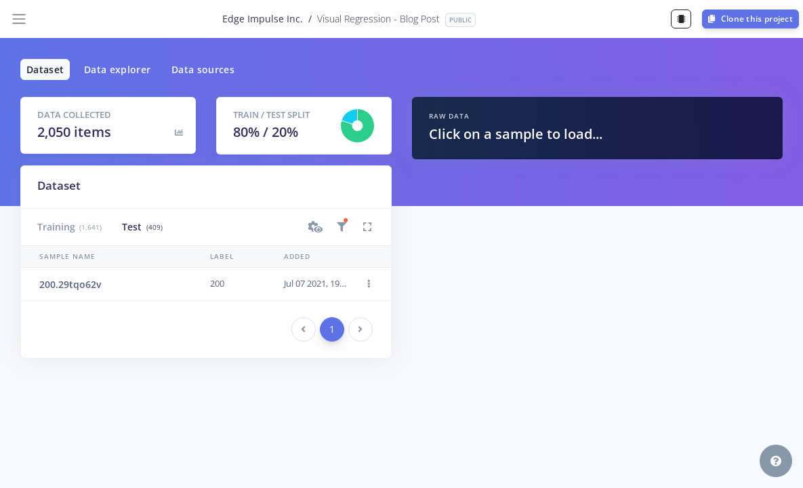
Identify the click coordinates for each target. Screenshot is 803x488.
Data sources (202, 69)
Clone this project (750, 18)
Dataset (45, 69)
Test (142, 226)
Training (69, 226)
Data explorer (117, 69)
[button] (316, 227)
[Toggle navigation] (19, 18)
